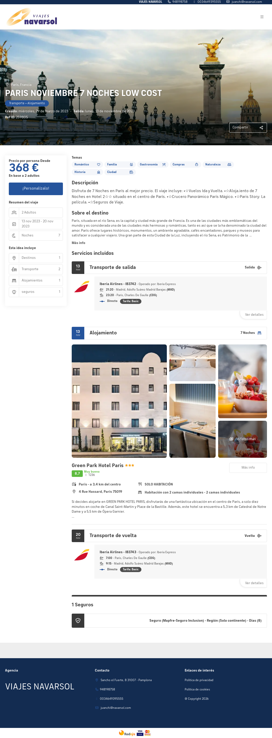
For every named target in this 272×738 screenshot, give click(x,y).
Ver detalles (254, 315)
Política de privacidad (199, 680)
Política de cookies (197, 689)
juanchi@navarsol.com (246, 2)
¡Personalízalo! (35, 189)
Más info (78, 243)
